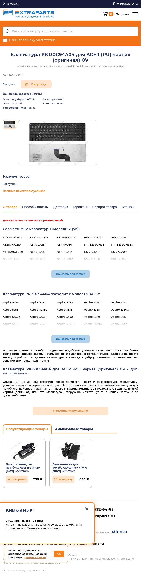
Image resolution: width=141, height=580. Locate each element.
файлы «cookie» (35, 557)
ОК (59, 553)
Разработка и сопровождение (98, 532)
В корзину (38, 84)
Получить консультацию (70, 410)
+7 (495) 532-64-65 (95, 509)
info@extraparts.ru (96, 516)
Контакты (97, 543)
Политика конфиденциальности (23, 570)
